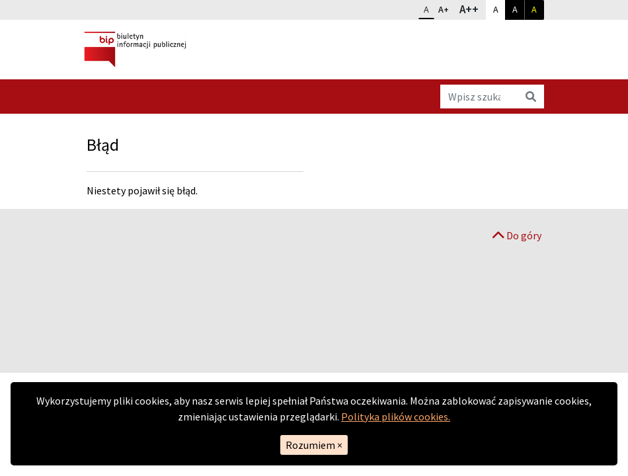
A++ (472, 9)
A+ (446, 8)
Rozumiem (314, 445)
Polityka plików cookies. (395, 416)
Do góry (516, 235)
